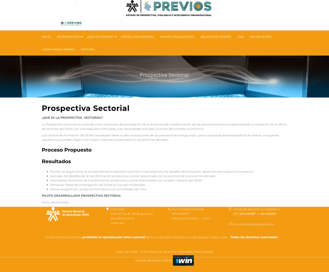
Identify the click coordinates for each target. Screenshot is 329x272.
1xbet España (203, 252)
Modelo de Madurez (137, 36)
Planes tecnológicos (177, 36)
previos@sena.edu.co (259, 224)
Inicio (46, 36)
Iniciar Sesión (261, 36)
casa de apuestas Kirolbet (154, 260)
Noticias (87, 49)
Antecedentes (68, 36)
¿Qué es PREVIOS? (100, 36)
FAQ (240, 36)
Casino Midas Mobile (58, 49)
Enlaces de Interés (216, 36)
